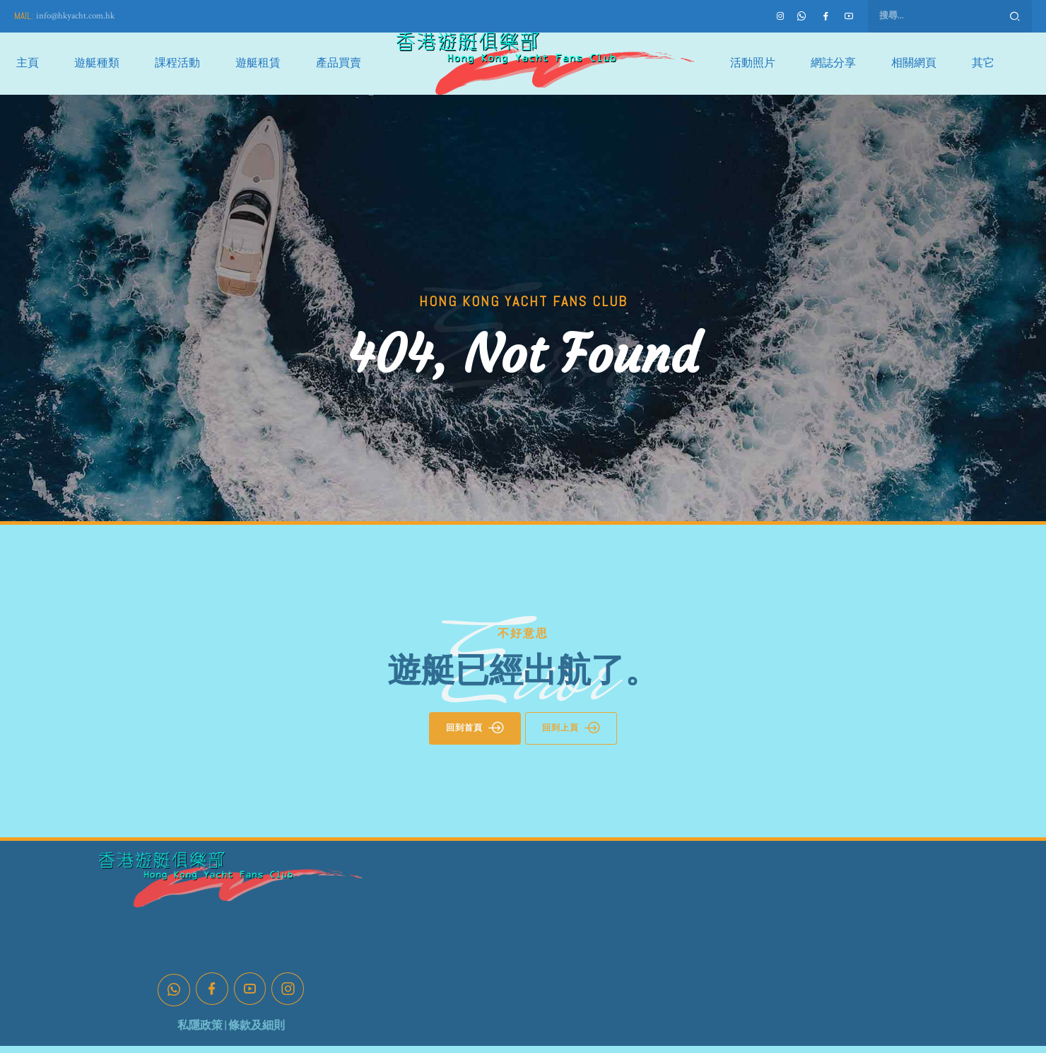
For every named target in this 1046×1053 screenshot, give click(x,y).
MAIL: (23, 16)
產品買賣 (338, 63)
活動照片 (752, 63)
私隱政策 (200, 1025)
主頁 (27, 63)
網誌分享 (833, 63)
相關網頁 (913, 63)
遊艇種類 (96, 63)
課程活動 (177, 63)
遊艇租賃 (258, 63)
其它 (983, 63)
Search (1015, 16)
